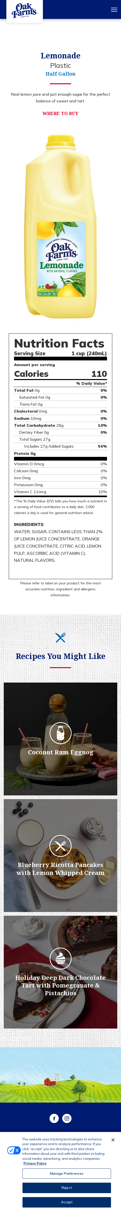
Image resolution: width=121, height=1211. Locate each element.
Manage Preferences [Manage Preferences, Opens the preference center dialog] (67, 1176)
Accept (67, 1204)
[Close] (113, 1141)
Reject (67, 1190)
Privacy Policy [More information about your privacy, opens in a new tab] (35, 1166)
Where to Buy (60, 113)
